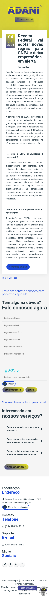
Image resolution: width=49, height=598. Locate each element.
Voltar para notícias (18, 267)
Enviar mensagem (13, 390)
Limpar (31, 390)
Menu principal (24, 19)
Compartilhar (23, 67)
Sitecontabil (26, 580)
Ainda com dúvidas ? (16, 467)
